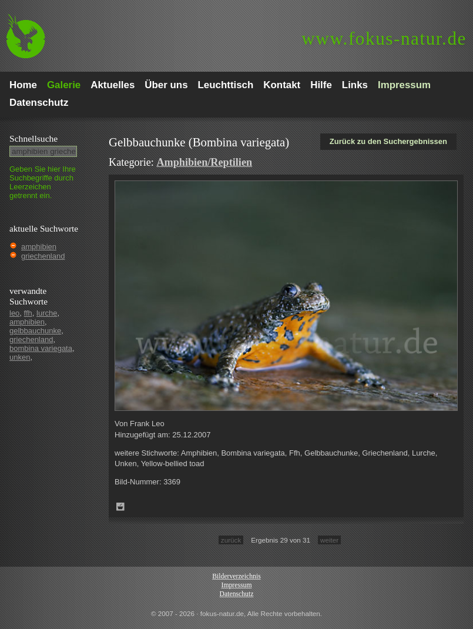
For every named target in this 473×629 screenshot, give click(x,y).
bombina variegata (40, 348)
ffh (28, 313)
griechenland (43, 256)
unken (19, 357)
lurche (46, 313)
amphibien (38, 246)
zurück (231, 540)
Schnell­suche (33, 138)
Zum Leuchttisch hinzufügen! (120, 507)
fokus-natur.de (384, 38)
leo (14, 313)
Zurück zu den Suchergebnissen (388, 141)
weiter (329, 540)
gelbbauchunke (35, 330)
